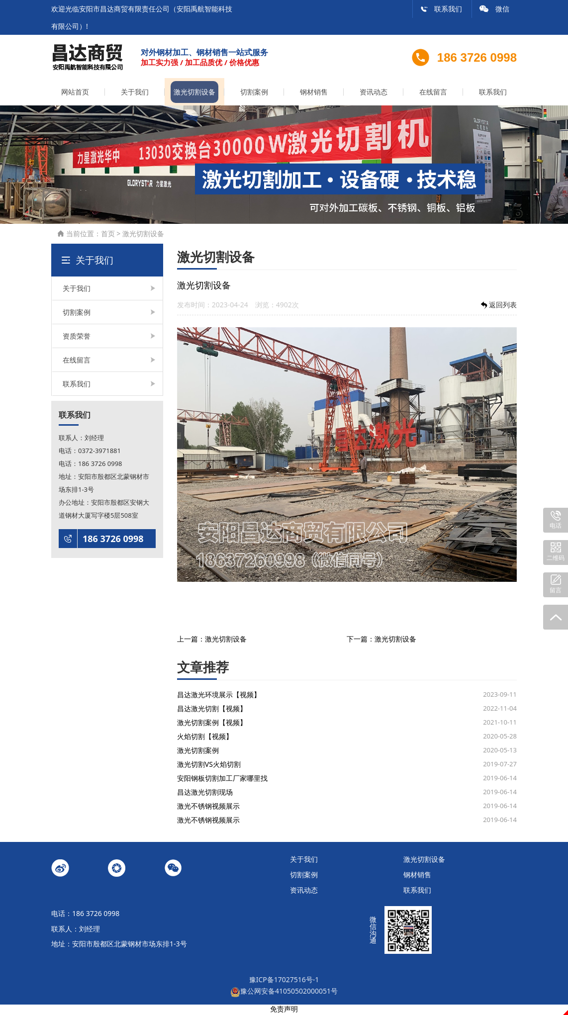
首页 (108, 235)
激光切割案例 (198, 751)
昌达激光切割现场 (205, 793)
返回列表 (498, 306)
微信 (494, 8)
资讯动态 (373, 93)
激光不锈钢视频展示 (208, 807)
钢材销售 (314, 93)
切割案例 (254, 93)
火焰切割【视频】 (205, 737)
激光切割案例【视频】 (212, 724)
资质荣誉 (77, 337)
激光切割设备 (194, 93)
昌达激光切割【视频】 (212, 710)
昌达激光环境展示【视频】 (219, 696)
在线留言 (433, 93)
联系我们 (441, 8)
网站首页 (75, 93)
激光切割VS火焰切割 (209, 765)
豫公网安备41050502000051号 (284, 992)
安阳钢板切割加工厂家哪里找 (222, 779)
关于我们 (135, 93)
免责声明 (284, 1010)
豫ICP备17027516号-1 (284, 980)
